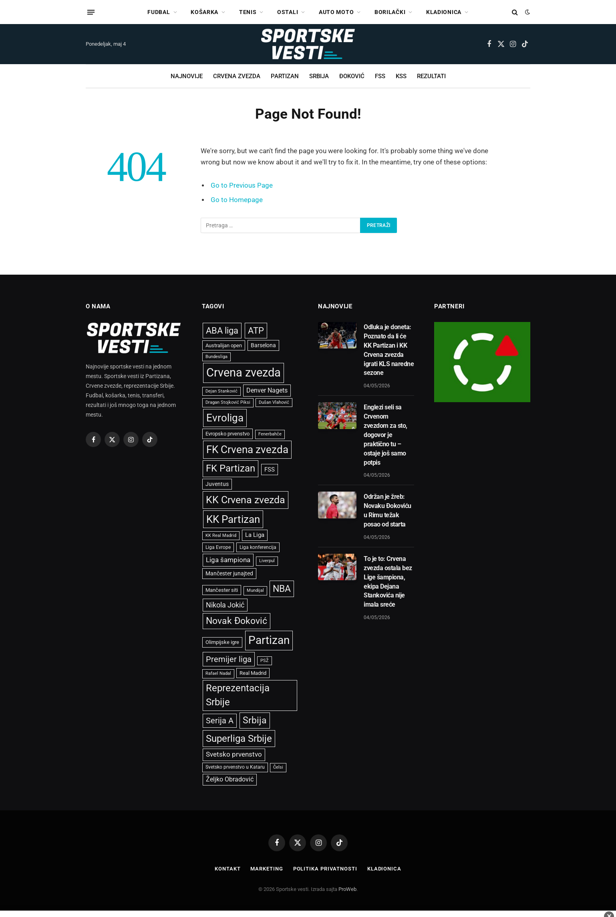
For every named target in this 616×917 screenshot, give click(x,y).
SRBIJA (319, 76)
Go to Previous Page (242, 185)
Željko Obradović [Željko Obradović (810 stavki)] (230, 779)
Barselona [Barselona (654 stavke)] (263, 345)
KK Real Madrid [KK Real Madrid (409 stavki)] (220, 535)
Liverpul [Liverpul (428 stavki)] (267, 560)
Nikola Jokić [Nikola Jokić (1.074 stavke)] (225, 605)
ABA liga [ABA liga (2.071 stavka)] (222, 330)
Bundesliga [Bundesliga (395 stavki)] (216, 356)
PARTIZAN (285, 76)
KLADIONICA (443, 12)
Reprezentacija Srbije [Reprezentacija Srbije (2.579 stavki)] (238, 695)
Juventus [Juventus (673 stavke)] (217, 484)
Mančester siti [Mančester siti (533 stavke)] (221, 590)
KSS (401, 76)
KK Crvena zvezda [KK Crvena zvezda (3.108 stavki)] (245, 500)
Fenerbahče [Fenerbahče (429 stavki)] (270, 434)
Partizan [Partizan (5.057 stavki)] (269, 640)
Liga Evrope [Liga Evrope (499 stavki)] (218, 547)
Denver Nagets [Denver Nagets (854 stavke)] (267, 390)
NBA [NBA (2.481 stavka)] (282, 588)
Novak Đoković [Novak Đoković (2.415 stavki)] (236, 620)
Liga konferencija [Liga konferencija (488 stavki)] (258, 547)
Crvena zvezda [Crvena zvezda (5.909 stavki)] (243, 372)
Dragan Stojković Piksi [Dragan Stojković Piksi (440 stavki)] (227, 402)
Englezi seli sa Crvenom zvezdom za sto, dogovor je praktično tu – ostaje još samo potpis (385, 434)
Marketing (266, 869)
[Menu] (91, 12)
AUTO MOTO (336, 12)
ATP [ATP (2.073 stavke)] (256, 330)
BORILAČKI (389, 12)
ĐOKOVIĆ (351, 76)
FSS (380, 76)
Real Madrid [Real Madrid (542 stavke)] (253, 673)
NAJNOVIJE (187, 76)
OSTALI (287, 12)
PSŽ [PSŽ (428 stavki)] (264, 660)
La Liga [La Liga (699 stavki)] (254, 534)
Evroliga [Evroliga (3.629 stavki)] (225, 418)
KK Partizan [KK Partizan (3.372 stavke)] (233, 519)
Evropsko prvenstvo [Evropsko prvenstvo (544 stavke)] (227, 434)
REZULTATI (431, 76)
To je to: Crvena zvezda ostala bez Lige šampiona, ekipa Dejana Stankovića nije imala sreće (388, 581)
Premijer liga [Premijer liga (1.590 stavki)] (229, 659)
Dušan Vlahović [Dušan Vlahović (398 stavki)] (274, 402)
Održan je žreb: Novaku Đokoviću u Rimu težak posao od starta (387, 510)
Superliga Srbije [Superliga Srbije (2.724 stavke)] (239, 738)
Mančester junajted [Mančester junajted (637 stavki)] (229, 573)
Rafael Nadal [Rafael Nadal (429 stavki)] (218, 673)
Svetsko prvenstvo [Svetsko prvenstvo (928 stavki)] (234, 754)
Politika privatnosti (325, 869)
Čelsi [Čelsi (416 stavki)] (278, 767)
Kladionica (384, 869)
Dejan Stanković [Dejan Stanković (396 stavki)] (221, 391)
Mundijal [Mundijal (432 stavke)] (255, 590)
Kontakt (227, 869)
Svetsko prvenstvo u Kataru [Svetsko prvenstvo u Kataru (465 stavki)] (235, 767)
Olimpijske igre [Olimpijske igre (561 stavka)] (222, 642)
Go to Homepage (237, 200)
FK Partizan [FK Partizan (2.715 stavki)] (230, 468)
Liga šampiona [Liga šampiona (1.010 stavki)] (228, 560)
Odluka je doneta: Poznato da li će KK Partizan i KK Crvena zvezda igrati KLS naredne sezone (389, 350)
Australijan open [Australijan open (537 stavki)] (223, 345)
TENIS (248, 12)
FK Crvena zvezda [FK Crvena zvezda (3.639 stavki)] (247, 449)
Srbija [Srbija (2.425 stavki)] (255, 720)
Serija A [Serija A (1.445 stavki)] (220, 720)
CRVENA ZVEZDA (236, 76)
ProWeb (347, 889)
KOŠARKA (204, 12)
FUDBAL (158, 12)
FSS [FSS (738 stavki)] (269, 469)
